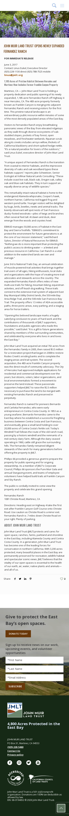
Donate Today (18, 633)
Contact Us (13, 750)
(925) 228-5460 (15, 747)
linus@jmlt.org (13, 75)
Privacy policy (15, 754)
